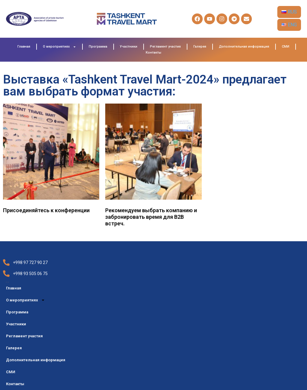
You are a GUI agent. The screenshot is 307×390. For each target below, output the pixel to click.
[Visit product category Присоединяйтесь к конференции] (51, 160)
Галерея (199, 46)
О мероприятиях (59, 47)
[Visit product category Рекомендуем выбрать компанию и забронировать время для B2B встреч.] (153, 166)
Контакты (153, 52)
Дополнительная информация (244, 46)
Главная (23, 46)
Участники (128, 46)
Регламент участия (165, 46)
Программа (98, 46)
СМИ (285, 46)
